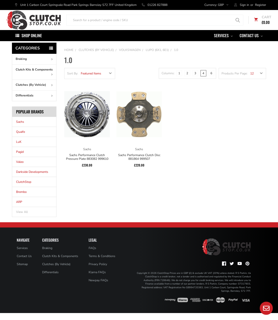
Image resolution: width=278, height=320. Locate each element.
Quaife (20, 139)
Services (223, 42)
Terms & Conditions (102, 263)
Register (260, 5)
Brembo (21, 199)
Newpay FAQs (98, 287)
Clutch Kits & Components (35, 78)
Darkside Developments (32, 179)
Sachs (20, 129)
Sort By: (72, 80)
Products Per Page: (234, 80)
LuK (19, 149)
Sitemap (22, 271)
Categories (27, 55)
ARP (19, 209)
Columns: (168, 80)
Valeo (20, 169)
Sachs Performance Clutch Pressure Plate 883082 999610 (87, 164)
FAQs (92, 255)
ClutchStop (23, 189)
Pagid (20, 159)
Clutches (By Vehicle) (35, 92)
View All (22, 219)
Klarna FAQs (97, 279)
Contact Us (251, 42)
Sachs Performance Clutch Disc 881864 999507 (139, 164)
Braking (35, 66)
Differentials (35, 102)
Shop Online (32, 42)
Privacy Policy (98, 271)
